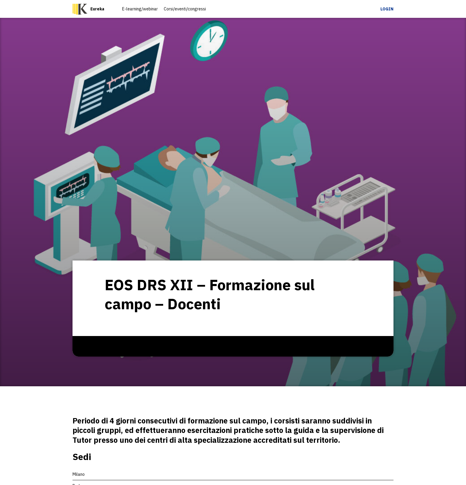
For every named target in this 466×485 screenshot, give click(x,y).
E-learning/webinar (140, 9)
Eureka (97, 9)
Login (386, 9)
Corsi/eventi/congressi (185, 9)
